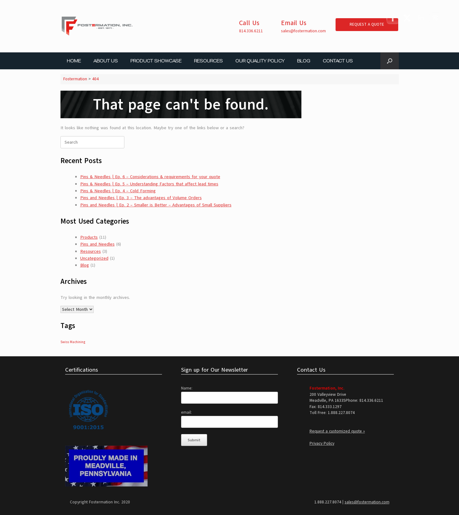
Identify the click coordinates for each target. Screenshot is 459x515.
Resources (90, 251)
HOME (74, 61)
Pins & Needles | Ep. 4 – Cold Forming (118, 191)
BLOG (303, 61)
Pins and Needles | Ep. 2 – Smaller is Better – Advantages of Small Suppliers (156, 205)
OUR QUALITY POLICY (259, 61)
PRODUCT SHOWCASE (155, 61)
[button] (389, 60)
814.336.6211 (251, 31)
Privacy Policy (322, 443)
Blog (84, 265)
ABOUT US (105, 61)
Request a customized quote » (337, 431)
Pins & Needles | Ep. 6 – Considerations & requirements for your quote (150, 177)
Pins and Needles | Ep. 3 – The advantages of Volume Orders (141, 198)
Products (89, 237)
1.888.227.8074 (327, 502)
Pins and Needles (97, 244)
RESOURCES (208, 61)
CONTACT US (338, 61)
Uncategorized (94, 258)
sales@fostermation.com (303, 31)
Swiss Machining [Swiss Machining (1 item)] (72, 342)
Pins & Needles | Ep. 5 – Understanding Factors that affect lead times (149, 184)
